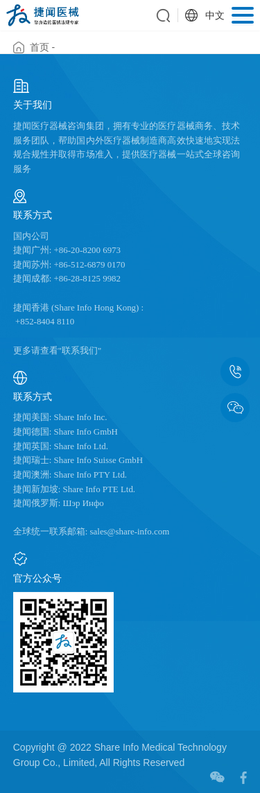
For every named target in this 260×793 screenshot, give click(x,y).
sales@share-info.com (128, 532)
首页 (39, 47)
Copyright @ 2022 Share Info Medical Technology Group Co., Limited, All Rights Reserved (120, 755)
